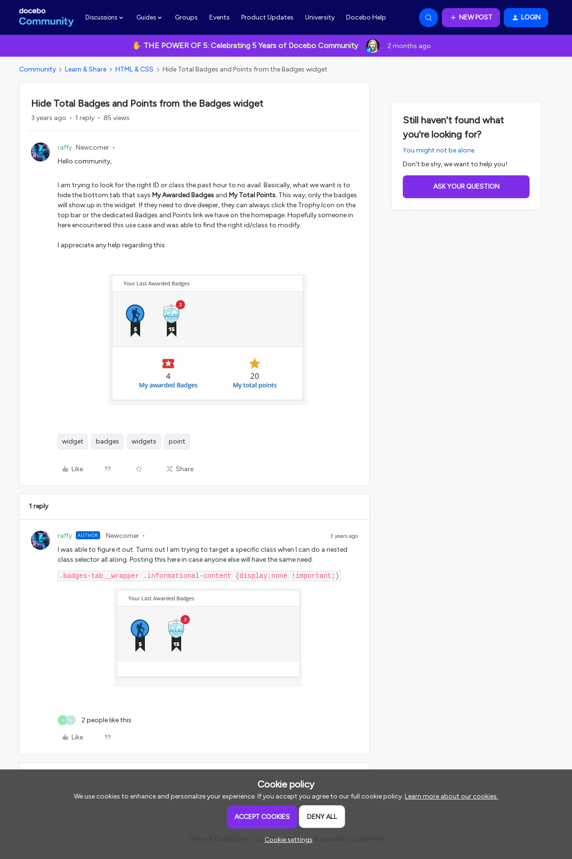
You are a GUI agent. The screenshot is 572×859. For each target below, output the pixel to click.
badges (107, 441)
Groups (186, 17)
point (177, 441)
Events (219, 17)
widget (72, 441)
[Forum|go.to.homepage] (46, 17)
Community (37, 69)
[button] (471, 17)
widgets (144, 441)
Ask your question (466, 186)
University (320, 17)
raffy (65, 147)
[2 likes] (95, 720)
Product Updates (267, 17)
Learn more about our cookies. (451, 796)
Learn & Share (85, 69)
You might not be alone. (439, 150)
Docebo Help (366, 17)
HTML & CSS (134, 69)
